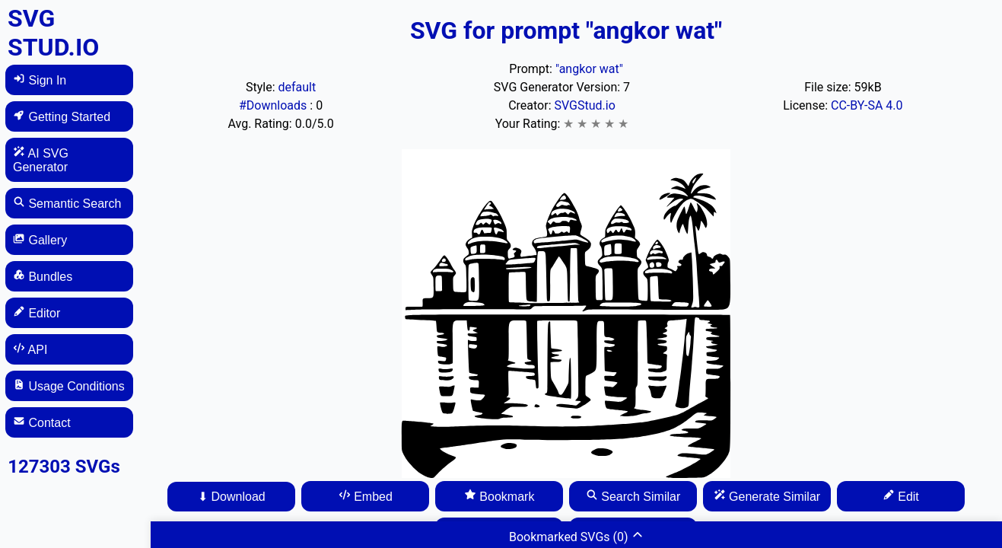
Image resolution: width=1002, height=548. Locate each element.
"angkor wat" (589, 69)
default (297, 87)
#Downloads (274, 105)
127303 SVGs (64, 466)
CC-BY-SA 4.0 (867, 105)
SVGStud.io (585, 105)
